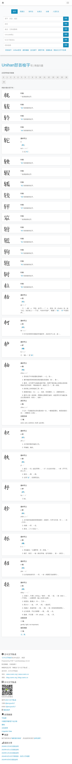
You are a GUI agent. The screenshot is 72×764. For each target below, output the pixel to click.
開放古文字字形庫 (60, 50)
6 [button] (25, 77)
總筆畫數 (26, 50)
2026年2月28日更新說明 (10, 746)
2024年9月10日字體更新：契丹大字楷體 (16, 756)
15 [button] (62, 77)
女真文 (39, 11)
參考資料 (37, 738)
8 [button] (32, 77)
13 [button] (53, 77)
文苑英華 (5, 728)
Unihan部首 (17, 50)
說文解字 (33, 50)
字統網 (4, 718)
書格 (3, 725)
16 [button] (66, 77)
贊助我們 (7, 710)
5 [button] (21, 77)
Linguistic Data (7, 731)
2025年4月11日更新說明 (10, 750)
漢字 (14, 11)
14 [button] (57, 77)
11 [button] (44, 77)
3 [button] (14, 77)
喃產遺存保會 (16, 738)
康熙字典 (41, 50)
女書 (47, 11)
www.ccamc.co (23, 674)
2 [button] (10, 77)
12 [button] (49, 77)
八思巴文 (56, 11)
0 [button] (3, 77)
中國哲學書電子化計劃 (9, 721)
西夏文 (22, 11)
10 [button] (40, 77)
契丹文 (31, 11)
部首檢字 (8, 50)
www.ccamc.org (11, 674)
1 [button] (7, 77)
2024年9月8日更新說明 (10, 759)
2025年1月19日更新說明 (10, 753)
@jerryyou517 (10, 703)
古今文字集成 (7, 658)
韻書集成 (49, 50)
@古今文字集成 (10, 700)
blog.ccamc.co (23, 677)
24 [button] (4, 82)
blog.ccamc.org (11, 677)
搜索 (66, 18)
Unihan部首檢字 (16, 65)
